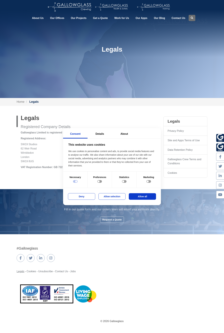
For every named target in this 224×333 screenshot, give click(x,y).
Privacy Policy (176, 131)
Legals (20, 271)
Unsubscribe (45, 271)
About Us (38, 18)
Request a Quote (112, 219)
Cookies (172, 172)
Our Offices (57, 18)
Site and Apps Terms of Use (184, 140)
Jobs (73, 271)
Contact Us (178, 18)
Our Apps (141, 18)
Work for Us (121, 18)
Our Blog (159, 18)
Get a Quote (100, 18)
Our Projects (78, 18)
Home (20, 101)
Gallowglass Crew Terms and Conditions (184, 161)
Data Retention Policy (180, 149)
